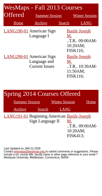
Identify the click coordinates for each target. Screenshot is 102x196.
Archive (41, 23)
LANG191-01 (16, 116)
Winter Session (85, 15)
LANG (86, 23)
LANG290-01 (16, 56)
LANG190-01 (16, 31)
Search (64, 23)
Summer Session (48, 15)
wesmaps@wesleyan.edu (29, 151)
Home (18, 23)
